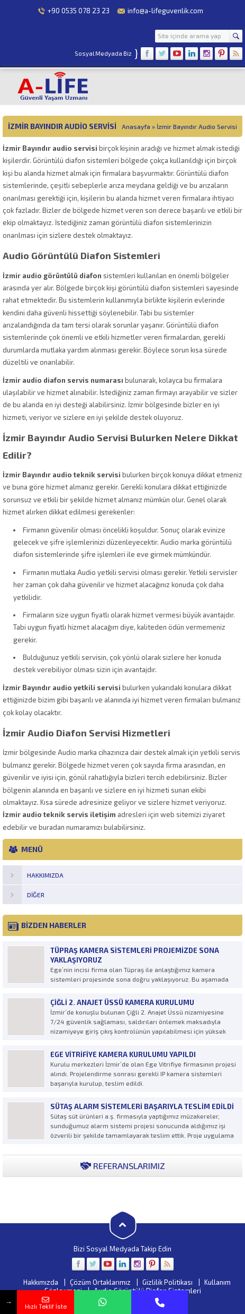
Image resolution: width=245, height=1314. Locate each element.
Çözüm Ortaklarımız (100, 1282)
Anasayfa (136, 126)
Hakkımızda (40, 1282)
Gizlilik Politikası (167, 1282)
